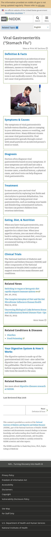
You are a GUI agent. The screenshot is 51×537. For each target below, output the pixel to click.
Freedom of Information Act (14, 480)
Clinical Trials (13, 254)
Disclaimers (7, 489)
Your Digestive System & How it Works (24, 350)
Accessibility (7, 484)
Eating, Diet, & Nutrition (20, 220)
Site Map (6, 508)
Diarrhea (11, 335)
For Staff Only (8, 513)
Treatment (11, 185)
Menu (46, 19)
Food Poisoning (14, 338)
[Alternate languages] (41, 27)
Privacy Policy (8, 475)
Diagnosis (11, 154)
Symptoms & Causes (17, 119)
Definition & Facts (16, 54)
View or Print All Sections (34, 48)
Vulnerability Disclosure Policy (15, 499)
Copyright (6, 494)
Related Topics (8, 27)
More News (38, 320)
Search (37, 19)
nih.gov (41, 5)
